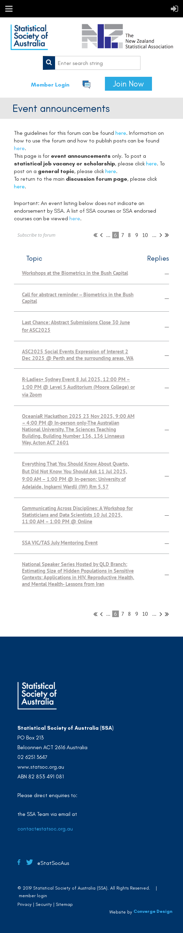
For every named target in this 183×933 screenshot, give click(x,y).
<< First (95, 234)
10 (145, 235)
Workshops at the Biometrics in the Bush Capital (75, 273)
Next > (160, 234)
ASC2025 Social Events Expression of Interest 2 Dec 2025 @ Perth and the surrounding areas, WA (78, 354)
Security (44, 904)
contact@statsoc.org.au (45, 829)
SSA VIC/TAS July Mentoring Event (60, 542)
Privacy (24, 904)
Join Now (128, 84)
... (108, 235)
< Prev (101, 234)
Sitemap (64, 904)
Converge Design (153, 911)
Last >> (166, 234)
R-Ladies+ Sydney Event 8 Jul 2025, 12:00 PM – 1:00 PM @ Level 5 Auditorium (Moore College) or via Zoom (78, 387)
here (19, 148)
